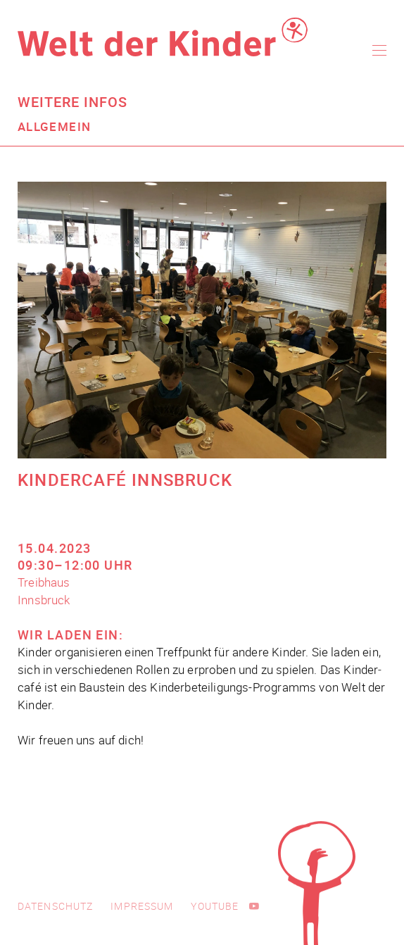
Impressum (142, 906)
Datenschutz (55, 906)
